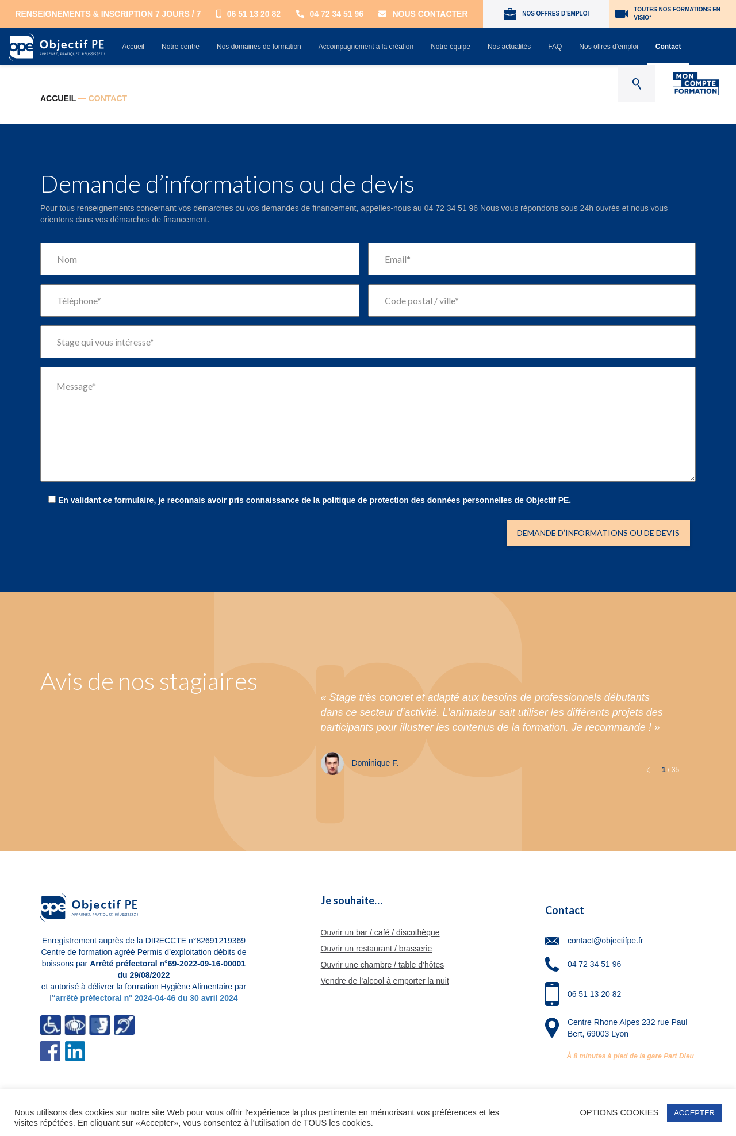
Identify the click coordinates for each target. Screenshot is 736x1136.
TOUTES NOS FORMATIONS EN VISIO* (667, 13)
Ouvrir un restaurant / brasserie (376, 948)
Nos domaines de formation (259, 47)
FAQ (555, 47)
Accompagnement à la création (366, 47)
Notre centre (181, 47)
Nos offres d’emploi (608, 47)
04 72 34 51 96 (329, 13)
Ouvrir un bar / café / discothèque (380, 932)
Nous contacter (422, 13)
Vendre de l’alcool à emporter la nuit (385, 980)
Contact (668, 47)
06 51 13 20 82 (248, 13)
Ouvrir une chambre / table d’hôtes (382, 964)
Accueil (133, 47)
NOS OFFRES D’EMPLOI (546, 14)
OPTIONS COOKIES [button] (619, 1112)
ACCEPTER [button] (694, 1112)
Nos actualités (509, 47)
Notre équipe (450, 47)
